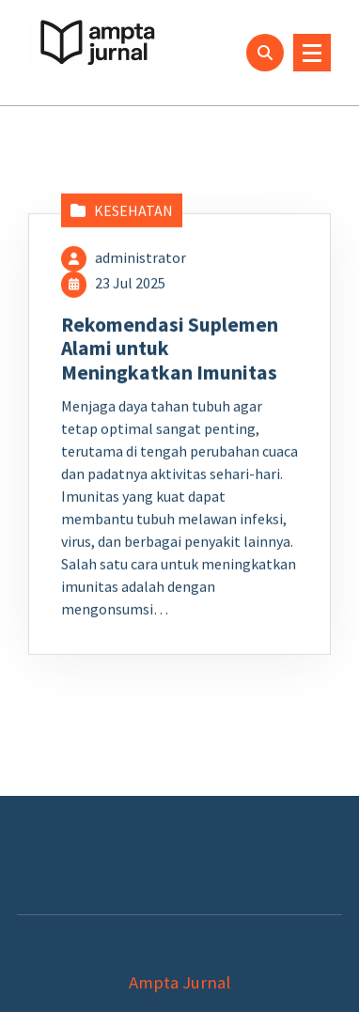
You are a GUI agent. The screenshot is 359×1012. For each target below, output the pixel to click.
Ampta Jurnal (179, 982)
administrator (140, 269)
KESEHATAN (133, 222)
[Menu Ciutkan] (312, 52)
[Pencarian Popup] (265, 52)
